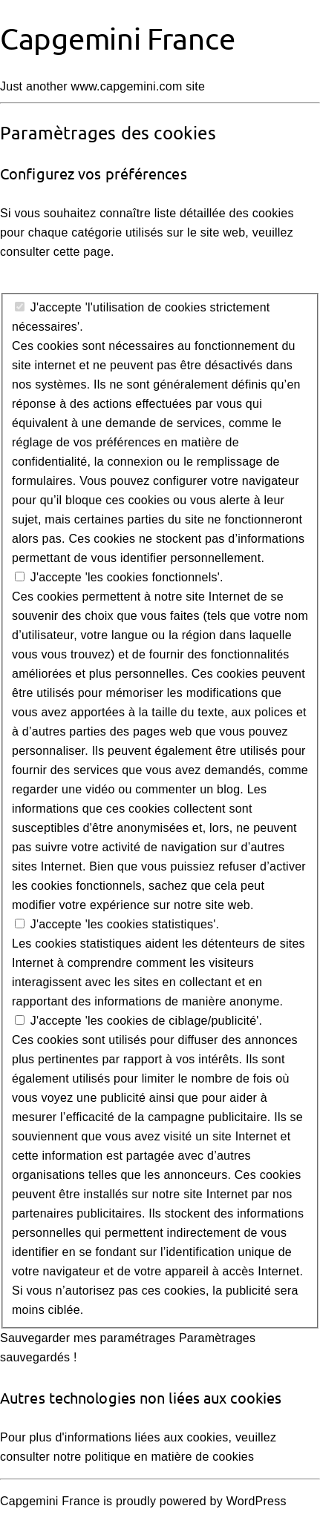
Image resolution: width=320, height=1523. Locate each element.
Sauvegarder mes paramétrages (87, 1338)
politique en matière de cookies (169, 1456)
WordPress (256, 1501)
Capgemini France (117, 38)
